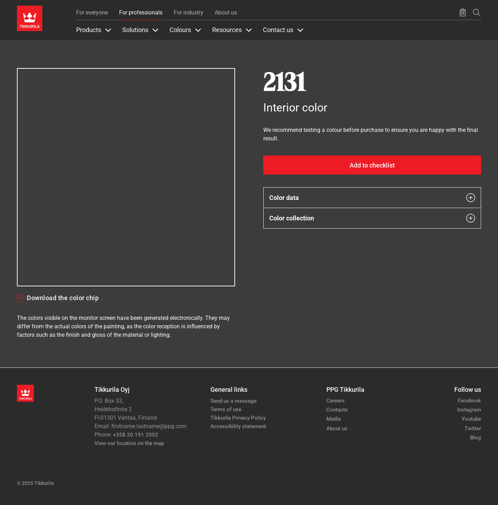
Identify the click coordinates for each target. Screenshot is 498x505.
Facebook (469, 400)
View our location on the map (129, 443)
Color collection (372, 218)
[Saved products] (463, 12)
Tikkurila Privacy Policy (238, 418)
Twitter (473, 428)
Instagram (469, 410)
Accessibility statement (238, 426)
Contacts (337, 410)
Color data (372, 197)
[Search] (477, 12)
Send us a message (233, 401)
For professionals (140, 12)
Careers (335, 400)
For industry (188, 12)
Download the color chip (63, 298)
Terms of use (225, 409)
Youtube (471, 419)
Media (333, 419)
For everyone (92, 12)
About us (226, 12)
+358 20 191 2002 (135, 435)
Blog (475, 437)
